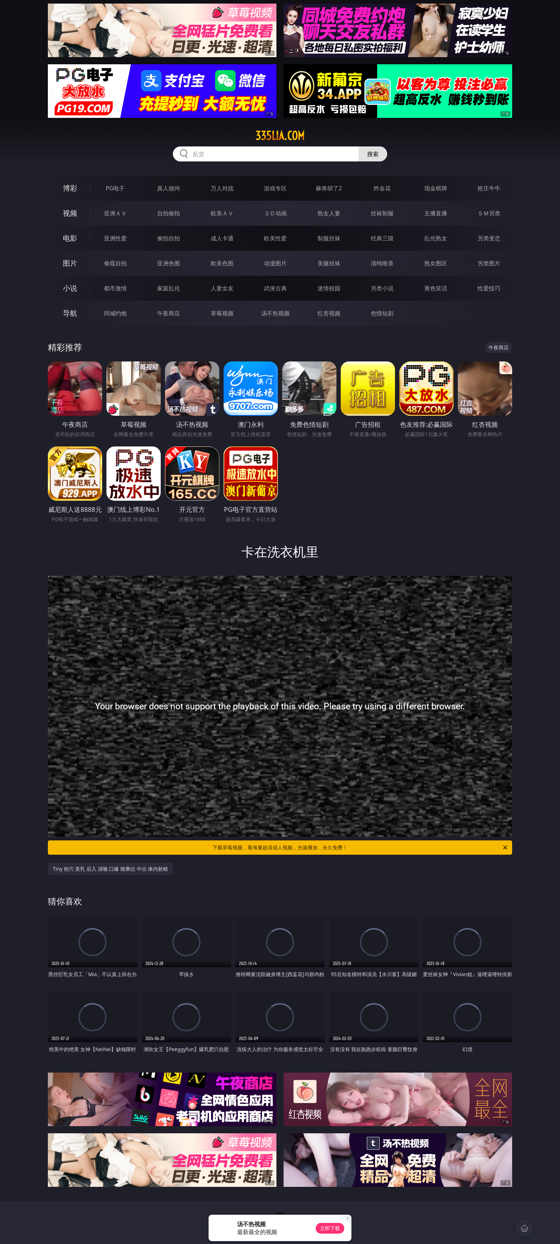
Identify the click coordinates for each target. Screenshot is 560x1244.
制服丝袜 (329, 238)
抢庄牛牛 (489, 188)
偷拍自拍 (168, 238)
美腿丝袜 (329, 263)
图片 (70, 263)
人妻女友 (222, 288)
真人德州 (168, 188)
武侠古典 (275, 288)
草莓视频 (222, 313)
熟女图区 (435, 263)
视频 (70, 213)
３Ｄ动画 (275, 213)
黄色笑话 (435, 288)
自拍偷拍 (168, 213)
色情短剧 (382, 313)
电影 (70, 238)
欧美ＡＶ (222, 213)
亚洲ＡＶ (115, 213)
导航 (70, 313)
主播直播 (435, 213)
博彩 (70, 188)
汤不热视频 (275, 313)
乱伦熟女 (435, 238)
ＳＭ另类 (489, 213)
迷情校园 (329, 288)
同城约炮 (115, 313)
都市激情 (115, 288)
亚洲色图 (168, 263)
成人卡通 (222, 238)
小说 (70, 288)
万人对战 (222, 188)
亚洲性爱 (115, 238)
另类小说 (382, 288)
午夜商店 (168, 313)
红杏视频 (329, 313)
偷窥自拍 (115, 263)
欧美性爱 (275, 238)
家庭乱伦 (168, 288)
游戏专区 (275, 188)
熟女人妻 (329, 213)
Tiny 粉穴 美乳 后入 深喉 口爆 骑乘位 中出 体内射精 (110, 868)
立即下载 (330, 1228)
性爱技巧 (489, 288)
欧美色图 (222, 263)
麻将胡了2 (329, 188)
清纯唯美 (382, 263)
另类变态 (489, 238)
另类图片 (489, 263)
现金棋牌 (435, 188)
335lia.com (280, 136)
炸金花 (382, 188)
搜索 (373, 154)
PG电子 (115, 188)
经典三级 (382, 238)
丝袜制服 (382, 213)
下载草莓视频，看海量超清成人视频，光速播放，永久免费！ (360, 847)
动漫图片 (275, 263)
